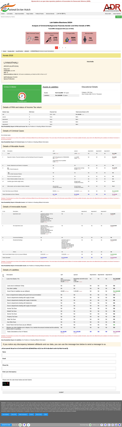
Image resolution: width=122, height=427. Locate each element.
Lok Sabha (10, 13)
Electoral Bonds (50, 13)
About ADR (108, 13)
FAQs (45, 414)
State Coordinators (23, 414)
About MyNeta (117, 13)
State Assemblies (19, 13)
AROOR (27, 51)
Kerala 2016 (11, 51)
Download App (84, 425)
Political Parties (40, 13)
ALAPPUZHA (19, 51)
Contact (31, 414)
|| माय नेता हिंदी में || (61, 13)
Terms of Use (39, 414)
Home (2, 13)
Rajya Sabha (29, 13)
